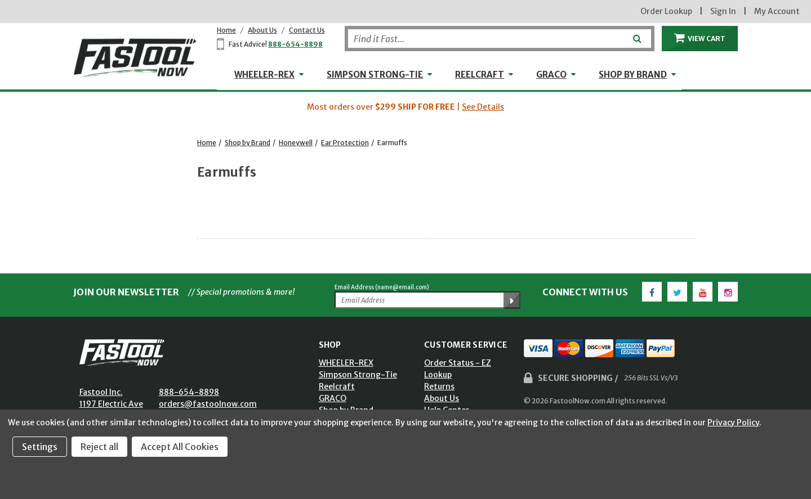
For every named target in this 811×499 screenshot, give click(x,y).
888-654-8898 (295, 44)
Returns (439, 386)
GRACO (551, 74)
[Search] (499, 38)
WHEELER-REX (264, 74)
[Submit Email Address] (511, 300)
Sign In (723, 11)
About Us (262, 30)
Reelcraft (479, 74)
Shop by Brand (633, 74)
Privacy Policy (733, 422)
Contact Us (307, 30)
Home (226, 30)
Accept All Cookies (180, 446)
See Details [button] (483, 107)
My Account (777, 11)
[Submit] (636, 34)
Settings (39, 446)
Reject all (99, 446)
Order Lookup (666, 11)
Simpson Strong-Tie (375, 74)
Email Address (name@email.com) (382, 287)
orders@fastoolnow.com (208, 404)
